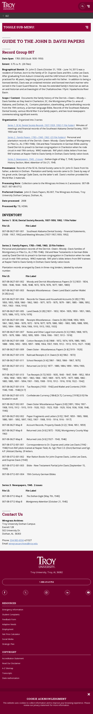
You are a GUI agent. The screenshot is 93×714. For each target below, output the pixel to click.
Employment (7, 629)
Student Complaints (11, 614)
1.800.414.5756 (46, 582)
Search (8, 6)
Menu (88, 6)
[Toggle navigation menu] (86, 27)
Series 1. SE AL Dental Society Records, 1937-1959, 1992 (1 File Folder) (41, 125)
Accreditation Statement (13, 658)
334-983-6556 (17, 540)
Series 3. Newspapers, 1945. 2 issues (25, 159)
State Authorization (10, 678)
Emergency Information (12, 609)
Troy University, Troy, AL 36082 (46, 572)
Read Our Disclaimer (11, 663)
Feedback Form (9, 619)
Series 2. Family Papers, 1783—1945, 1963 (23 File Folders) (36, 137)
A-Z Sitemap (7, 668)
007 (7, 15)
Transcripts (7, 673)
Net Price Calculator (11, 634)
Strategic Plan (8, 644)
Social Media (7, 639)
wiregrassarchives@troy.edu (23, 543)
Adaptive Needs (9, 624)
